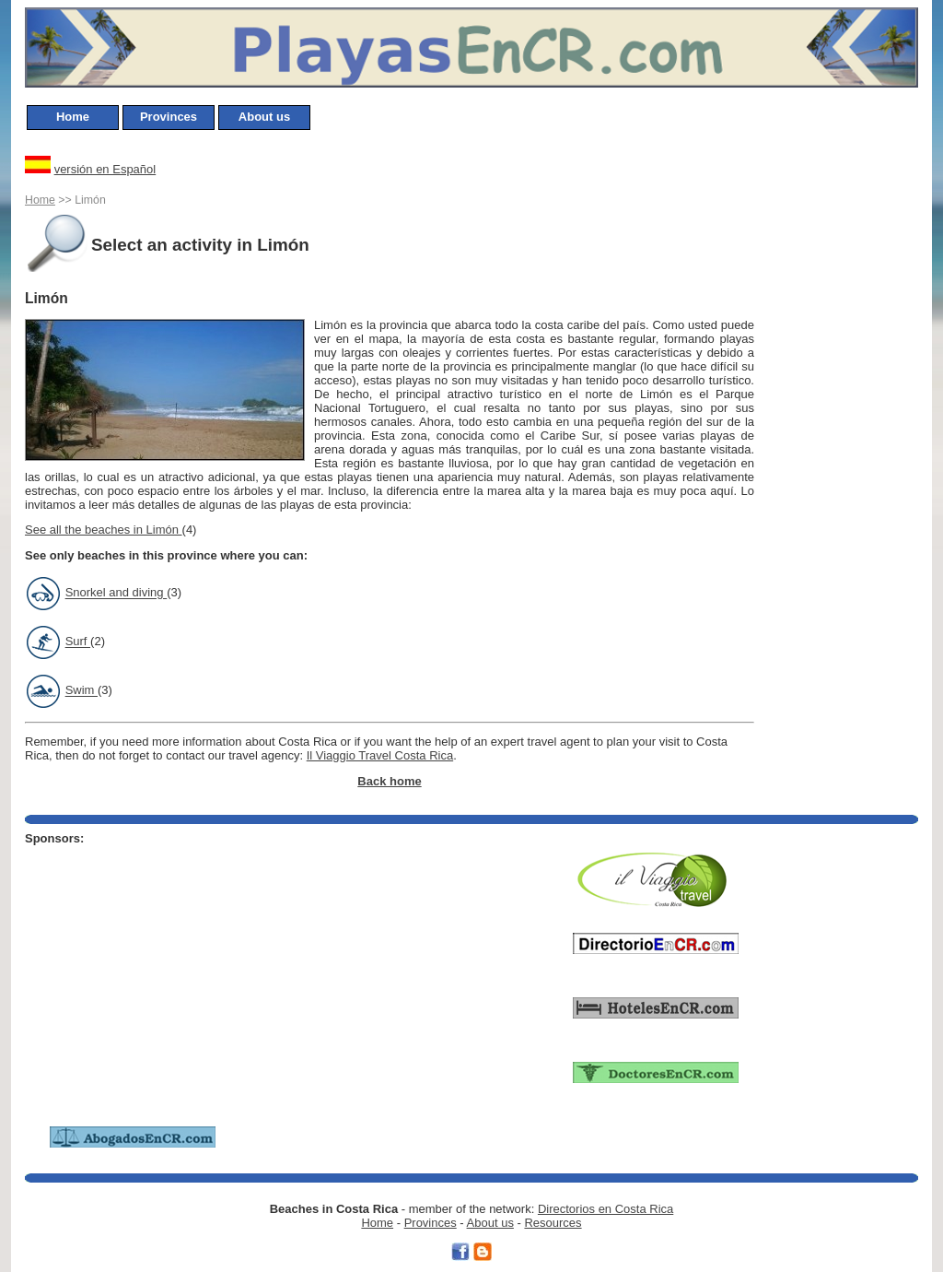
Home (72, 117)
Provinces (168, 117)
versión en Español (105, 169)
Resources (552, 1223)
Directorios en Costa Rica (605, 1209)
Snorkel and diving (116, 593)
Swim (81, 691)
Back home (389, 781)
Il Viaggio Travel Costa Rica (380, 755)
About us (264, 117)
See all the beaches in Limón (103, 529)
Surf (77, 642)
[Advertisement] (837, 420)
